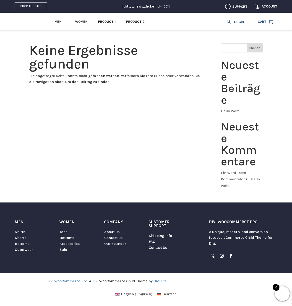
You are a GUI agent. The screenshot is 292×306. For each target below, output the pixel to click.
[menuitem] (134, 294)
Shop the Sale (30, 6)
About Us (112, 232)
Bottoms (22, 243)
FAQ (152, 241)
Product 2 (135, 22)
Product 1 (107, 22)
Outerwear (24, 249)
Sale (63, 249)
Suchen (254, 48)
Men (58, 22)
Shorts (20, 238)
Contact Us (113, 238)
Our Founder (115, 243)
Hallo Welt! (230, 111)
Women (81, 22)
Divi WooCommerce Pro (67, 281)
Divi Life (160, 281)
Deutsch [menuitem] (169, 294)
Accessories (70, 243)
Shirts (20, 232)
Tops (63, 232)
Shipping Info (160, 235)
